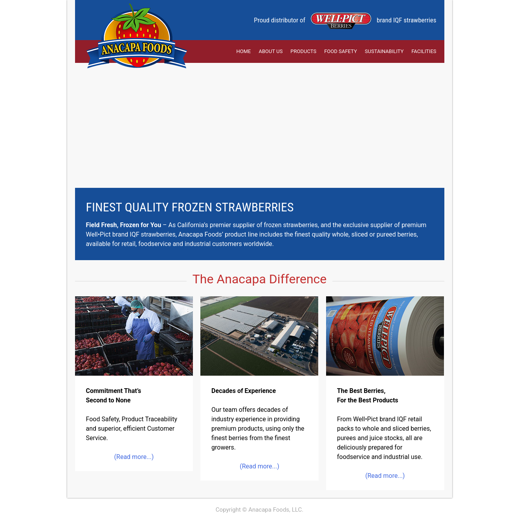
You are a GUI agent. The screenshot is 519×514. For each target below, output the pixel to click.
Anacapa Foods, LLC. (275, 509)
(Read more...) (134, 457)
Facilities (423, 51)
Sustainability (384, 51)
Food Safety (340, 51)
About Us (271, 51)
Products (303, 51)
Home (244, 51)
